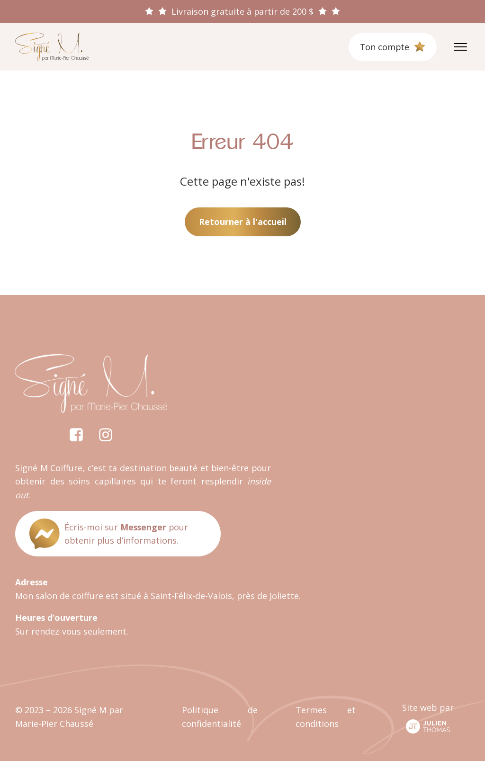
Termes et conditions (326, 716)
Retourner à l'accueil (243, 221)
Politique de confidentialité (219, 716)
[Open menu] (460, 47)
